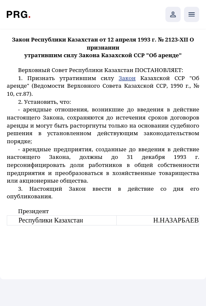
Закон (127, 78)
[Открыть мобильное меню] (191, 14)
